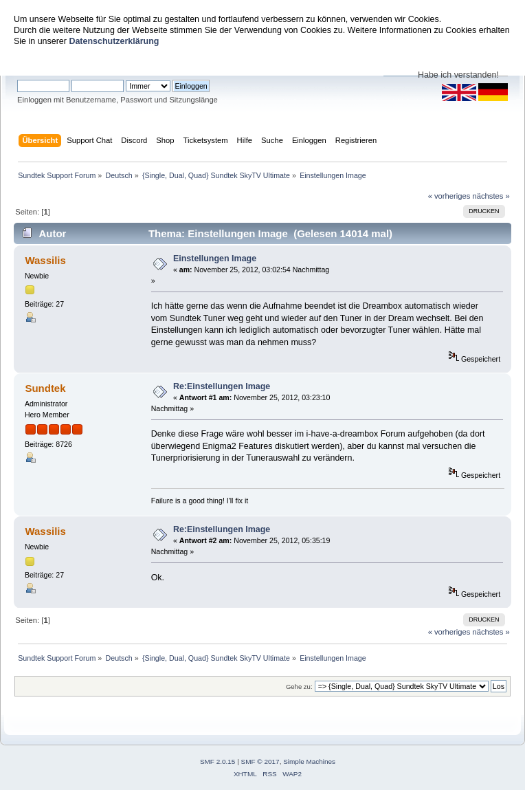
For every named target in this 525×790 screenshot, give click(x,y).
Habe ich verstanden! (458, 75)
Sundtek (45, 388)
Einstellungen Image (214, 258)
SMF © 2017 (260, 761)
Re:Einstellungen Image (221, 386)
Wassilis (45, 260)
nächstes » (491, 196)
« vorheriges (449, 196)
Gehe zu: (299, 686)
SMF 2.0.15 (218, 761)
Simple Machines (309, 761)
